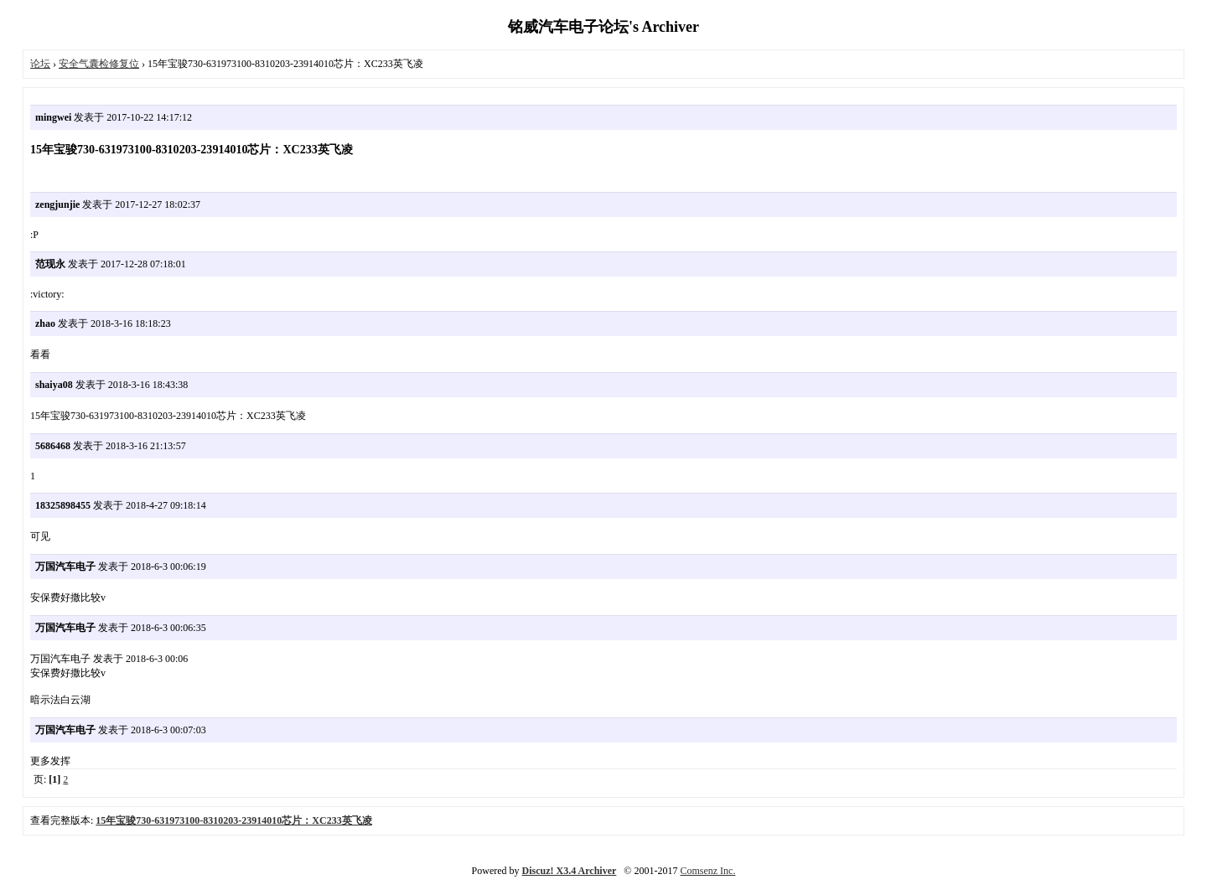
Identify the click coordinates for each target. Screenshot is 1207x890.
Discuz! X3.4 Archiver (569, 871)
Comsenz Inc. (707, 871)
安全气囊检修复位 (99, 64)
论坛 (40, 64)
